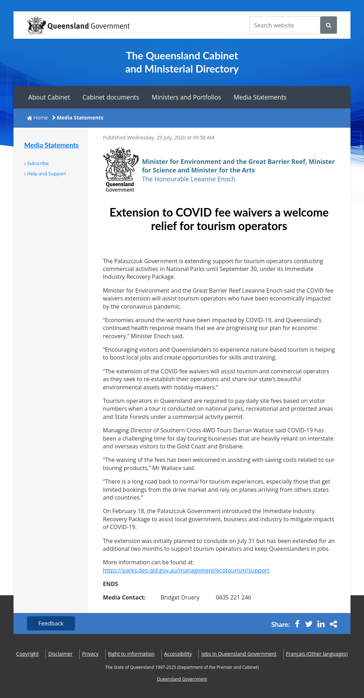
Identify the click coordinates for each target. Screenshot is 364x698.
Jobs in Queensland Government (239, 653)
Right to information (131, 653)
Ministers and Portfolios (186, 97)
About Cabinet (49, 97)
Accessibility (178, 653)
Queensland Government (182, 679)
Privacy (90, 653)
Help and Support (46, 173)
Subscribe (38, 163)
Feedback (51, 623)
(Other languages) (317, 653)
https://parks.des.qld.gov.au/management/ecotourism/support (186, 570)
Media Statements (260, 97)
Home (40, 117)
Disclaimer (60, 653)
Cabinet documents (110, 97)
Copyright (27, 653)
